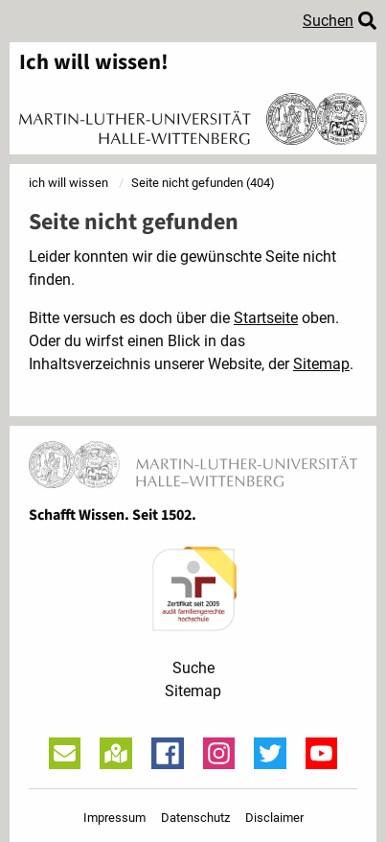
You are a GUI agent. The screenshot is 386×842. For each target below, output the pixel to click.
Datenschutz (195, 817)
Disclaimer (274, 817)
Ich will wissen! (94, 63)
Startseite (266, 318)
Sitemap (321, 364)
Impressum (114, 817)
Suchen (328, 21)
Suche (193, 668)
